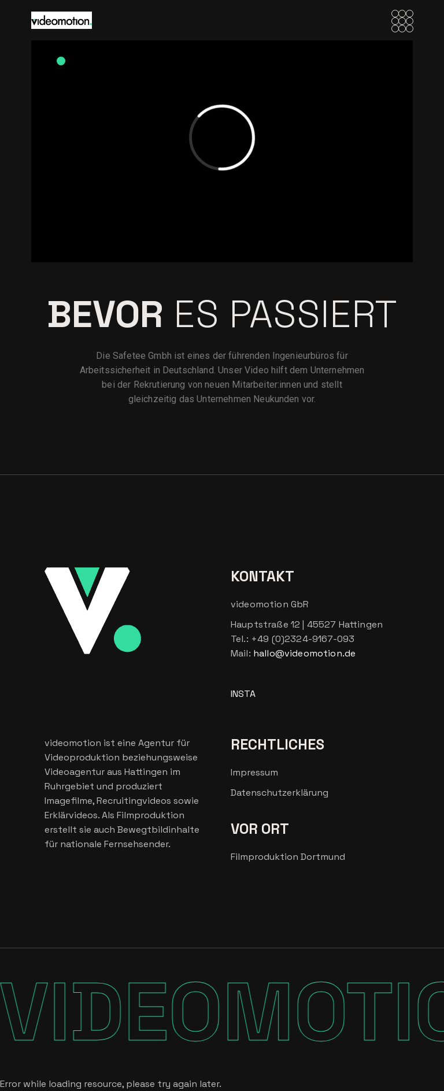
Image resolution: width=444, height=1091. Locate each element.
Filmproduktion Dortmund (288, 857)
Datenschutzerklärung (279, 792)
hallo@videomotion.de (304, 653)
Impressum (254, 772)
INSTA (243, 694)
